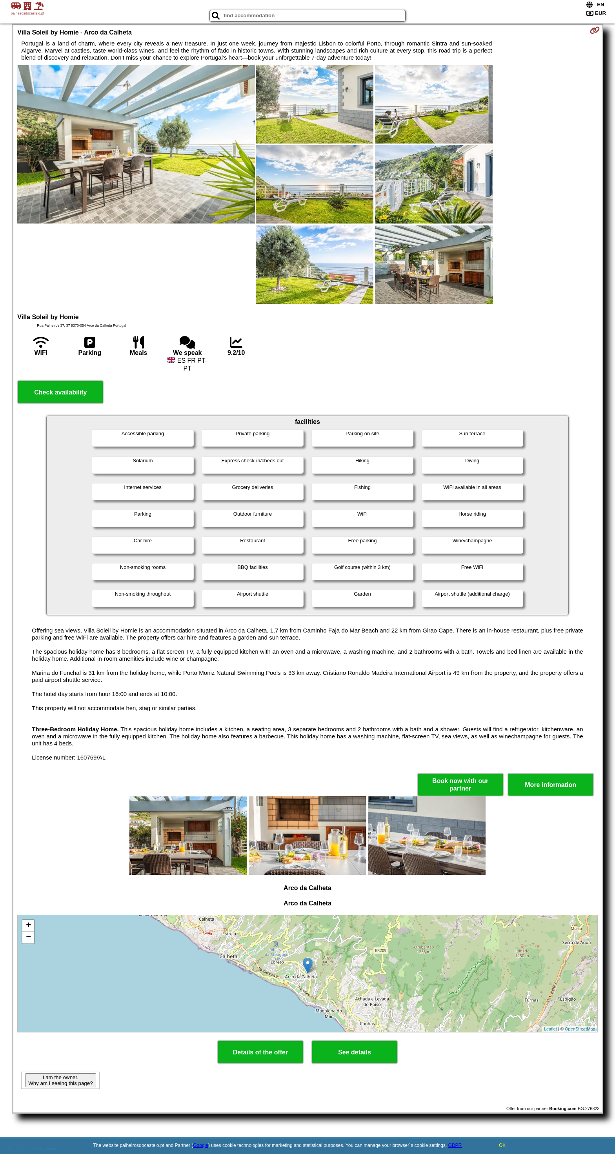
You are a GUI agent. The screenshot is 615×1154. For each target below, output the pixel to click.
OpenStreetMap (580, 1029)
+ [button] (28, 926)
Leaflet (550, 1029)
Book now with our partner (460, 785)
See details (354, 1052)
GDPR (455, 1145)
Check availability (60, 392)
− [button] (28, 937)
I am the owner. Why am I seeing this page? (60, 1080)
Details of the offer (260, 1052)
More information (550, 784)
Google (200, 1145)
